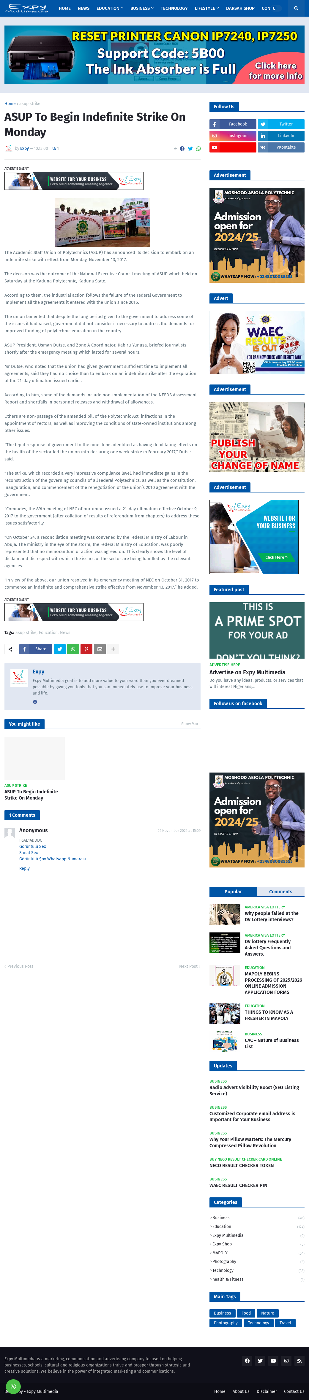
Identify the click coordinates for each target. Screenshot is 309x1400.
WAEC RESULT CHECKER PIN (238, 1185)
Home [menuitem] (65, 8)
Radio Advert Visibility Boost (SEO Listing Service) (254, 1091)
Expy (38, 671)
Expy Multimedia (258, 1236)
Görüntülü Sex (32, 846)
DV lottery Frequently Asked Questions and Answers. (268, 948)
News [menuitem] (83, 8)
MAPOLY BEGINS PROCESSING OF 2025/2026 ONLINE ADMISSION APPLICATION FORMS (273, 983)
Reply (24, 868)
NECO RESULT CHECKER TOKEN (241, 1165)
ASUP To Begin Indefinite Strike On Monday (31, 795)
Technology (258, 1271)
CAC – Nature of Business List (272, 1043)
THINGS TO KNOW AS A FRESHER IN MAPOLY (269, 1015)
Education (48, 633)
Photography (258, 1262)
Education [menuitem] (108, 8)
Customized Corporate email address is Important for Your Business (252, 1117)
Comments (280, 891)
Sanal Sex (28, 852)
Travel (285, 1323)
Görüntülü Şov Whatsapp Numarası (52, 859)
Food (246, 1313)
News (65, 633)
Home (10, 104)
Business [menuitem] (140, 8)
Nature (267, 1313)
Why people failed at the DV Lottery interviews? (272, 916)
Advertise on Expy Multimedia (247, 672)
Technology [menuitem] (174, 8)
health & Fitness (258, 1280)
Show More (191, 724)
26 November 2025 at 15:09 (179, 831)
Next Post (188, 966)
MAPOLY (258, 1253)
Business (258, 1218)
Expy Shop (258, 1245)
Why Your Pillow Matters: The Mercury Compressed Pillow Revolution (250, 1142)
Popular (233, 891)
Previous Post (20, 966)
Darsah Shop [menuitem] (240, 8)
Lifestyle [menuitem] (205, 8)
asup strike (29, 104)
